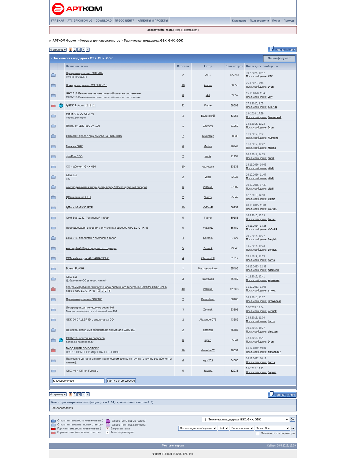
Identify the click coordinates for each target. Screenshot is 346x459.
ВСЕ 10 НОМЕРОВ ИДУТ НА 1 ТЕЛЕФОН (92, 352)
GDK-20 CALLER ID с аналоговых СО (90, 319)
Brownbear (207, 299)
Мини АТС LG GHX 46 (80, 113)
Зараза (208, 370)
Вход (177, 30)
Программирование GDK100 (84, 299)
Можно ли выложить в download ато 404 (91, 311)
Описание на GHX (79, 197)
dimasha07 (208, 350)
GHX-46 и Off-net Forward (82, 370)
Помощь (289, 20)
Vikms (208, 197)
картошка (208, 166)
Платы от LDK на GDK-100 (83, 125)
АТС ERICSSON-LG (80, 20)
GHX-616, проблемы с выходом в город (91, 237)
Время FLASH (75, 268)
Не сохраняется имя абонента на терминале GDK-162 (100, 329)
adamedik (273, 270)
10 (183, 85)
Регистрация (189, 30)
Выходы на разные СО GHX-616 (86, 85)
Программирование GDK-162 (84, 73)
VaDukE (208, 187)
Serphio (208, 237)
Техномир (208, 135)
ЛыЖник (273, 137)
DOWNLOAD (104, 20)
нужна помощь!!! (76, 76)
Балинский (208, 115)
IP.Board (167, 453)
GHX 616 (71, 174)
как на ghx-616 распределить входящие (91, 248)
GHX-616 (72, 276)
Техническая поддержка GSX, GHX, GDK (153, 40)
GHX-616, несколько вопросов (85, 338)
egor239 (208, 360)
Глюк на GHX (74, 146)
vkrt (208, 95)
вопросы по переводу (79, 341)
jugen (207, 340)
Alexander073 (208, 319)
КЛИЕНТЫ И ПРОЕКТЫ (153, 20)
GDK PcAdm (76, 105)
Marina (208, 146)
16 (183, 350)
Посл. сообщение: (256, 76)
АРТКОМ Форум (64, 40)
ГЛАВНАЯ (57, 20)
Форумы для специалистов (100, 40)
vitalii (271, 168)
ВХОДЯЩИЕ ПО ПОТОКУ (82, 348)
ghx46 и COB (74, 156)
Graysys (208, 125)
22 (183, 105)
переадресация (76, 117)
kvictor (208, 85)
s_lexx (272, 290)
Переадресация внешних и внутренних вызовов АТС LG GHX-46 (107, 227)
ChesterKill (207, 258)
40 (183, 288)
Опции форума (278, 58)
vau (68, 178)
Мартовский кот (208, 268)
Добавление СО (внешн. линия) (86, 280)
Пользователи (259, 20)
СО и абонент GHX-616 (81, 166)
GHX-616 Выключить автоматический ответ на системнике (103, 93)
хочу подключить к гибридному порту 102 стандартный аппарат (106, 187)
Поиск (276, 20)
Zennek (207, 248)
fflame (208, 105)
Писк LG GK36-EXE (80, 207)
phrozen (208, 329)
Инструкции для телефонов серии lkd (90, 307)
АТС (207, 74)
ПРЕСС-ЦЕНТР (124, 20)
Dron (271, 86)
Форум (156, 453)
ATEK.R (272, 107)
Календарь (239, 20)
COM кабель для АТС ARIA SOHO (88, 258)
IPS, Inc (188, 453)
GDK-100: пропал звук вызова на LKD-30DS (94, 135)
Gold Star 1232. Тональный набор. (87, 217)
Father (208, 217)
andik (207, 156)
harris (271, 260)
